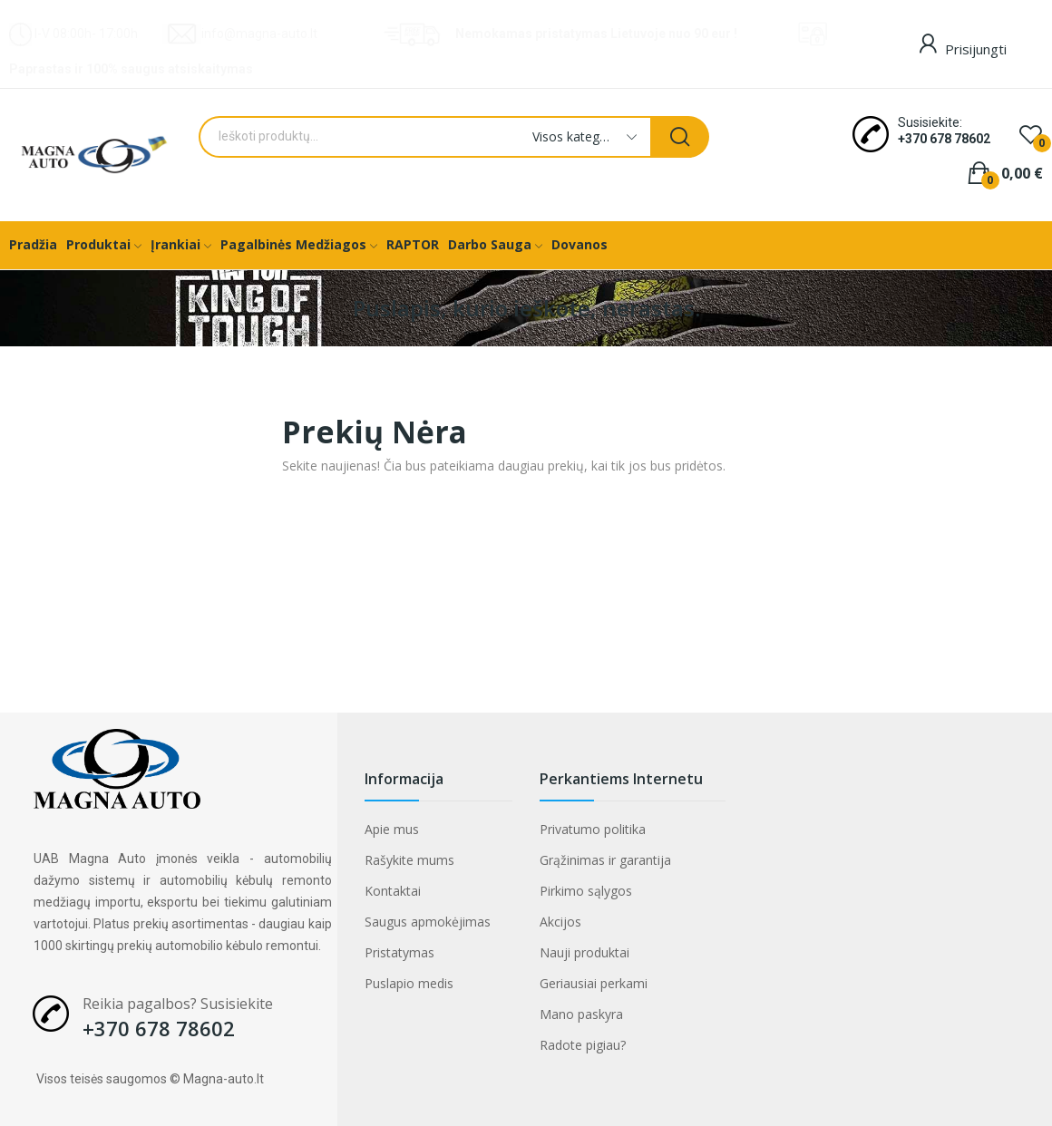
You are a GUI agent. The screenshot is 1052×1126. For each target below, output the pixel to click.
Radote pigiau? (583, 1044)
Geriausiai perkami (594, 983)
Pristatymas (399, 952)
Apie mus (392, 829)
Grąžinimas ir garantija (605, 860)
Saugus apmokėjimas (428, 921)
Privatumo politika (593, 829)
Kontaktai (393, 890)
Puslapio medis (409, 983)
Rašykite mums (409, 860)
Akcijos (560, 921)
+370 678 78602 (944, 138)
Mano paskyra (581, 1014)
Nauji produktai (584, 952)
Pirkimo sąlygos (586, 890)
